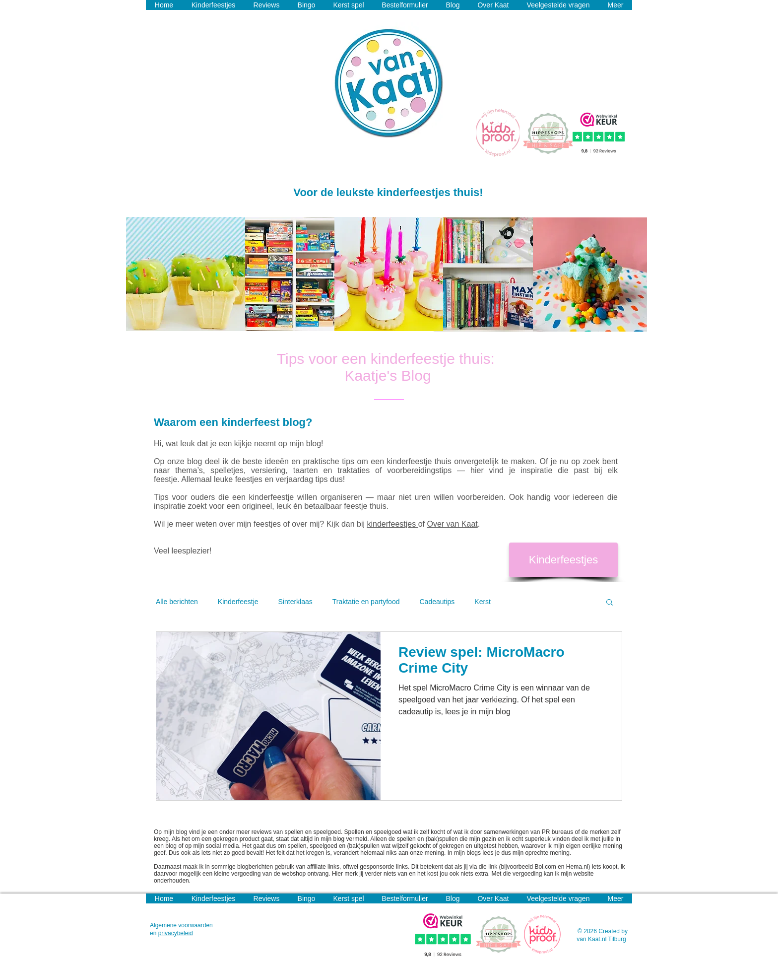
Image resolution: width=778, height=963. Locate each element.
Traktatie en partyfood (366, 602)
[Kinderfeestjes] (563, 560)
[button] (609, 603)
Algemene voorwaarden (181, 925)
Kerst (482, 602)
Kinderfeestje (238, 602)
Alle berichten (177, 602)
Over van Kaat (452, 524)
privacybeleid (175, 933)
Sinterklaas (295, 602)
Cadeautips (436, 602)
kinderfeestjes (392, 524)
